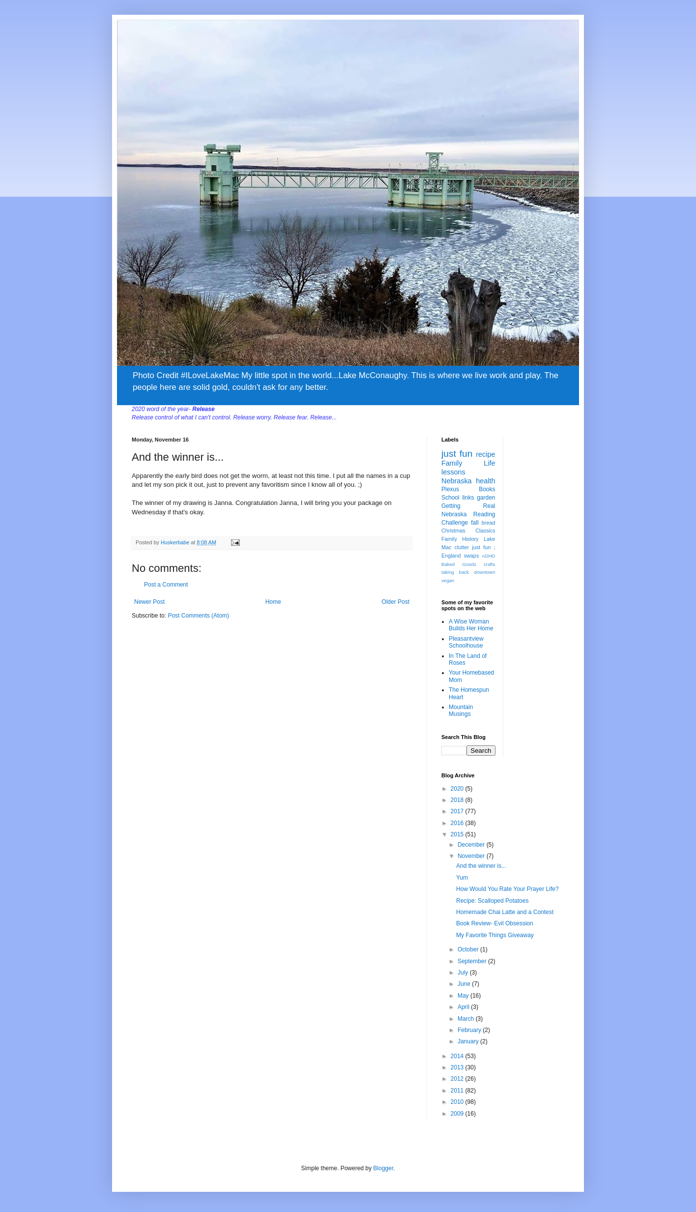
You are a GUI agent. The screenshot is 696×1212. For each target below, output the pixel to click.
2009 (458, 1113)
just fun (456, 453)
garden (486, 497)
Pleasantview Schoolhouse (466, 642)
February (470, 1030)
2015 (458, 834)
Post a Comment (166, 584)
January (469, 1041)
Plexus (450, 489)
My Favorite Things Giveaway (495, 935)
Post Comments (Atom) (198, 615)
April (464, 1007)
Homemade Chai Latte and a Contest (504, 912)
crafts (489, 564)
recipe (485, 454)
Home (273, 601)
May (464, 995)
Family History (460, 539)
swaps (471, 556)
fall (474, 522)
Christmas (453, 530)
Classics (485, 530)
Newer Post (149, 601)
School (450, 497)
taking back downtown (468, 572)
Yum (462, 877)
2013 (458, 1067)
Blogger (383, 1168)
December (472, 844)
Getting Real (468, 506)
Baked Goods (458, 564)
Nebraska (456, 481)
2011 (458, 1090)
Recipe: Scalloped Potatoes (492, 900)
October (469, 949)
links (468, 497)
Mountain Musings (461, 710)
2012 (458, 1078)
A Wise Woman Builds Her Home (471, 625)
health (485, 481)
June (465, 983)
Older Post (395, 601)
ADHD (488, 556)
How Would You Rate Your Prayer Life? (507, 889)
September (473, 961)
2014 (458, 1056)
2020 (458, 788)
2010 (458, 1101)
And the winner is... (481, 865)
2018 (458, 800)
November (472, 856)
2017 (458, 811)
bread (488, 523)
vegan (447, 580)
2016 (458, 823)
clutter (462, 547)
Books (487, 489)
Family (451, 463)
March (467, 1018)
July (464, 972)
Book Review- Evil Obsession (494, 923)
